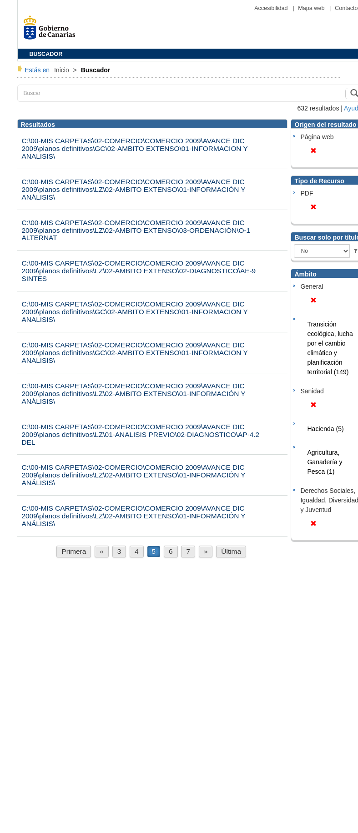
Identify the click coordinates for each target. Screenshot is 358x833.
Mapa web (312, 8)
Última (231, 551)
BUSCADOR (46, 54)
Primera (73, 551)
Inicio (62, 70)
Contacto (346, 8)
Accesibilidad (271, 8)
